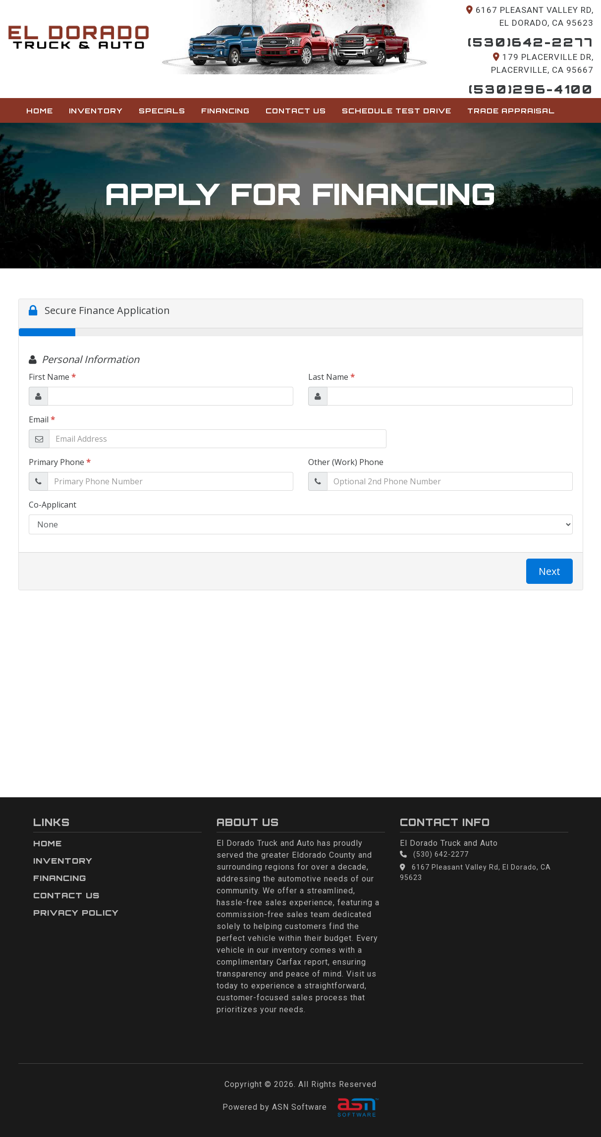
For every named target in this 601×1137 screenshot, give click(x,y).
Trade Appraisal (511, 110)
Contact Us (296, 110)
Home (39, 110)
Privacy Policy (76, 913)
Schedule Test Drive (396, 110)
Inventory (96, 110)
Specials (162, 110)
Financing (225, 110)
